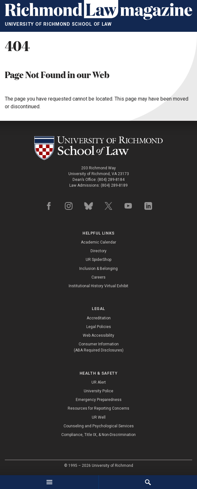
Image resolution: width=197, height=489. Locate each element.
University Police (98, 391)
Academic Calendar (98, 242)
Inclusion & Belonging (98, 268)
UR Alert (98, 382)
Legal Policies (98, 327)
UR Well (99, 417)
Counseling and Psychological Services (99, 426)
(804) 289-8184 (111, 179)
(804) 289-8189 (114, 185)
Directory (98, 251)
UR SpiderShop (98, 259)
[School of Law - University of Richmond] (98, 148)
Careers (98, 277)
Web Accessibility (98, 335)
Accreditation (99, 318)
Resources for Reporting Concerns (98, 408)
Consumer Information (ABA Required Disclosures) (99, 347)
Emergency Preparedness (99, 399)
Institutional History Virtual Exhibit (98, 286)
